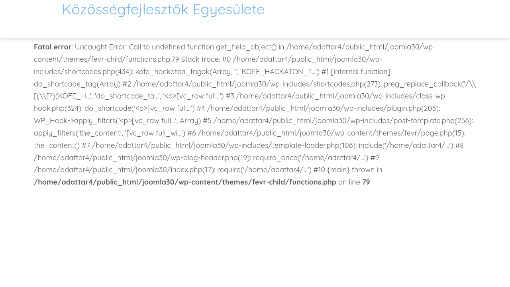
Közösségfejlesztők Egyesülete (163, 9)
